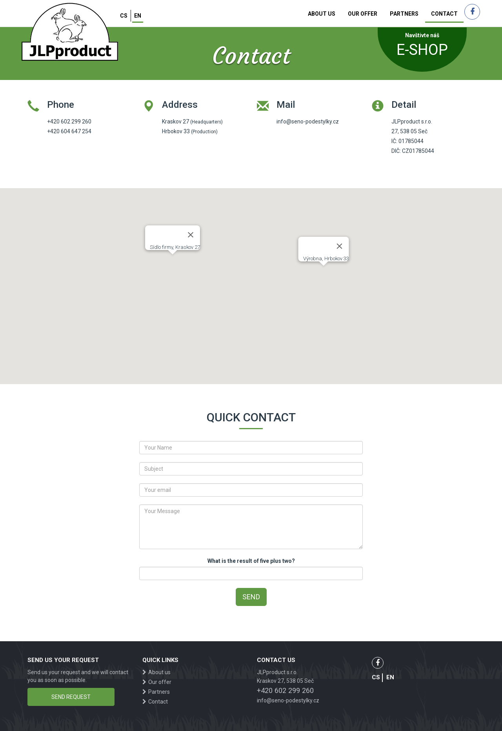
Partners (404, 14)
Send (251, 597)
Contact (444, 14)
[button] (172, 261)
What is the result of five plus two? (251, 561)
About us (321, 14)
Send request (71, 697)
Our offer (362, 14)
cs (123, 16)
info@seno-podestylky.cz (288, 700)
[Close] (190, 234)
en (137, 16)
